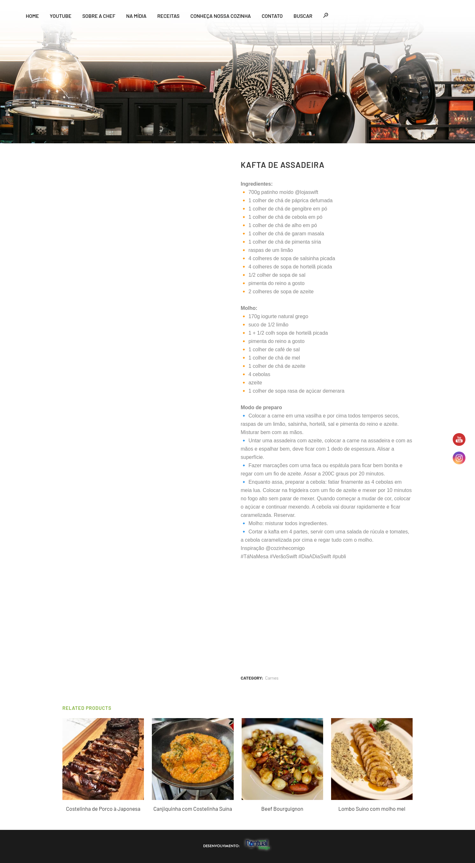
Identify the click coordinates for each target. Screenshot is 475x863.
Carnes (272, 678)
